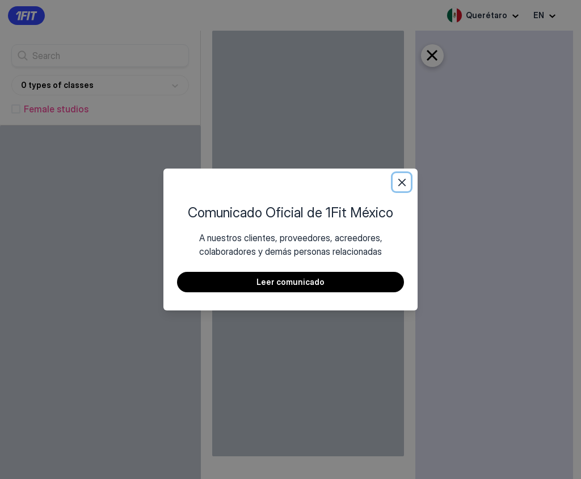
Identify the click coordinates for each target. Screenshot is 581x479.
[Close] (402, 182)
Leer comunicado (290, 282)
